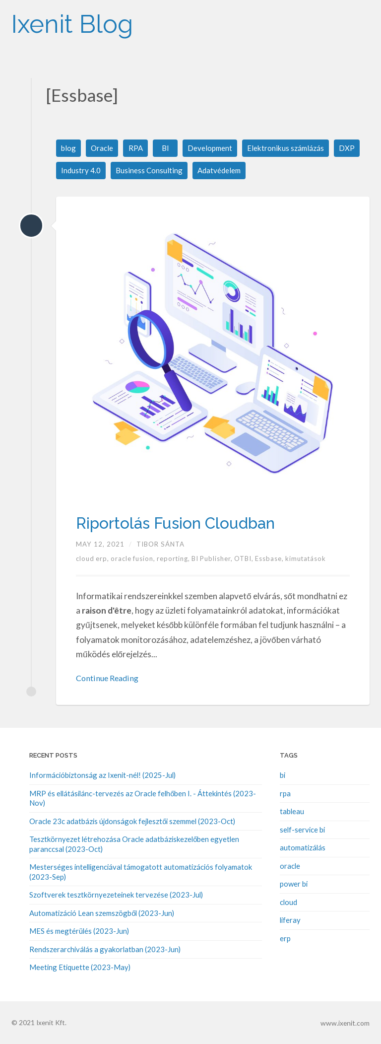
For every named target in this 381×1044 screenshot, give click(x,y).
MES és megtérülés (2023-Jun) (79, 930)
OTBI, (248, 559)
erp (285, 937)
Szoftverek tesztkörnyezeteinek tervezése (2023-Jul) (116, 894)
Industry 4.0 (81, 171)
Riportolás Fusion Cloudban (191, 523)
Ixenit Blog (88, 19)
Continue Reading (109, 679)
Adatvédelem (222, 171)
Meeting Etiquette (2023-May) (79, 966)
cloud (288, 902)
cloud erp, (94, 559)
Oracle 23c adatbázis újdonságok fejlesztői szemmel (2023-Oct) (132, 821)
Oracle (103, 148)
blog (69, 148)
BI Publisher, (216, 559)
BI (167, 148)
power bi (294, 883)
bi (282, 775)
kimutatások (311, 559)
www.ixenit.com (346, 1022)
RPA (137, 148)
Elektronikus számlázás (290, 148)
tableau (292, 811)
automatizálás (302, 847)
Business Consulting (150, 171)
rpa (285, 793)
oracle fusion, (135, 559)
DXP (353, 148)
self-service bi (302, 830)
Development (213, 148)
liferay (290, 919)
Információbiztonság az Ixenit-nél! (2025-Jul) (102, 775)
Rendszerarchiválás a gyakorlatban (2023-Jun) (105, 948)
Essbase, (274, 559)
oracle (290, 865)
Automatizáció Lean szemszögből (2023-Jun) (101, 912)
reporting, (176, 559)
